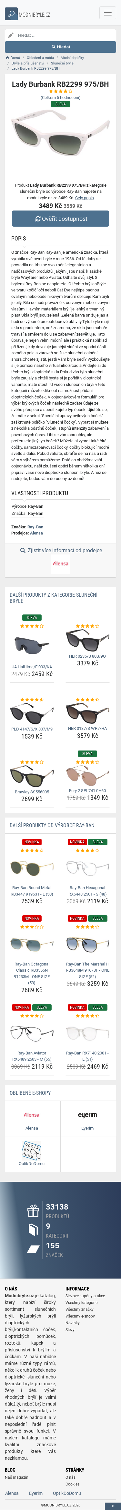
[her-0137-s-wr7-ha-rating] (88, 700)
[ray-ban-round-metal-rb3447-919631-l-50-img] (32, 868)
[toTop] (113, 1506)
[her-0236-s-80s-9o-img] (88, 640)
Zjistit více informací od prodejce (60, 560)
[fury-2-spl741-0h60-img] (88, 775)
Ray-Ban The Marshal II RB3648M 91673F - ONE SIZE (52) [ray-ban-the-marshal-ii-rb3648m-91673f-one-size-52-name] (87, 970)
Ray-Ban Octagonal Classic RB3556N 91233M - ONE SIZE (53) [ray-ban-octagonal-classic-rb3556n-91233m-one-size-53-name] (32, 973)
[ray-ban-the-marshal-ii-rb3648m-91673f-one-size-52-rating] (88, 927)
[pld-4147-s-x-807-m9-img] (32, 713)
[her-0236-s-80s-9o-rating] (88, 626)
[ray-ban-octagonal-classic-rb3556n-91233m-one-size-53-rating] (32, 927)
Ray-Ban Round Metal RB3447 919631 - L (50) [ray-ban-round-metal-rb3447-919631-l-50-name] (32, 891)
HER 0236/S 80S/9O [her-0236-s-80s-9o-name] (87, 656)
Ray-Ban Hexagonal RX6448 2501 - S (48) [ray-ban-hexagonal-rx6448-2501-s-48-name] (87, 891)
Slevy (70, 1330)
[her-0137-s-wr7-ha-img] (88, 713)
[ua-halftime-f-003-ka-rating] (32, 626)
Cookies (72, 1484)
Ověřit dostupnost (60, 218)
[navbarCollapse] (107, 12)
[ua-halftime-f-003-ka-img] (32, 645)
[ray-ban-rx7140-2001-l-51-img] (88, 1033)
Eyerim (36, 1493)
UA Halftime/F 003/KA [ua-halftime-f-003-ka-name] (32, 666)
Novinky (73, 1323)
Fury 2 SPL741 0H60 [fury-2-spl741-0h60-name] (87, 790)
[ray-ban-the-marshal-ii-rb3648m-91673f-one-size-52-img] (88, 944)
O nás (71, 1477)
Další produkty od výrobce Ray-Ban (52, 825)
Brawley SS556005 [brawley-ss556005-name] (32, 791)
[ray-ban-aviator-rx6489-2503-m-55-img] (32, 1033)
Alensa (36, 533)
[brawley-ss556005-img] (32, 776)
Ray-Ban (35, 527)
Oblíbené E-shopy (30, 1093)
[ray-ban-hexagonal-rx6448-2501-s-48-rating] (88, 851)
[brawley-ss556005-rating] (32, 762)
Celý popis (84, 197)
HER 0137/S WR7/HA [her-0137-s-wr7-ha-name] (87, 728)
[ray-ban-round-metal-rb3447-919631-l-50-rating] (32, 851)
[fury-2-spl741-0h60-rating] (88, 762)
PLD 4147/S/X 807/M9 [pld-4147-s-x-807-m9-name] (32, 729)
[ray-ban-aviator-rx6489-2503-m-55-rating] (32, 1016)
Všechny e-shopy (80, 1316)
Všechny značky (80, 1309)
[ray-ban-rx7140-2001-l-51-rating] (88, 1016)
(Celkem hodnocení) (61, 97)
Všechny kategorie (81, 1302)
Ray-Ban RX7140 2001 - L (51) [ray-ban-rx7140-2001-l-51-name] (87, 1056)
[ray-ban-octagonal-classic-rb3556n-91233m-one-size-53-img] (32, 944)
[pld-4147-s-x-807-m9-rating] (32, 700)
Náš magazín (16, 1477)
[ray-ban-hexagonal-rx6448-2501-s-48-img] (88, 868)
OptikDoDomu (67, 1493)
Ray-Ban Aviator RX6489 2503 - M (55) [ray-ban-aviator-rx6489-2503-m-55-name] (32, 1056)
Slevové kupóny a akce (85, 1296)
